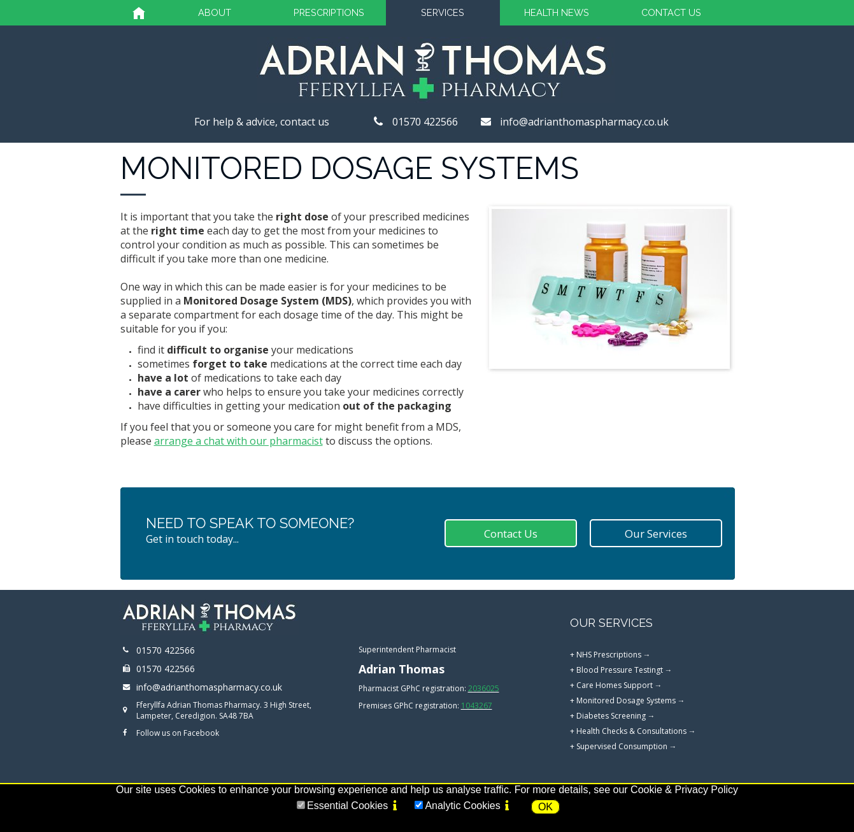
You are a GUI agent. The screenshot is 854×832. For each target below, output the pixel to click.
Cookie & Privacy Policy (684, 789)
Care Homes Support (614, 685)
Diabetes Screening (611, 715)
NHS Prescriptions (608, 654)
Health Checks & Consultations (631, 731)
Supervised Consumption (621, 746)
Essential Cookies (347, 805)
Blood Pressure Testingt (619, 669)
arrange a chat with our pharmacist (238, 441)
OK (545, 806)
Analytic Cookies (462, 805)
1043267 (476, 705)
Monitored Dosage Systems (626, 700)
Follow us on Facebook (177, 733)
